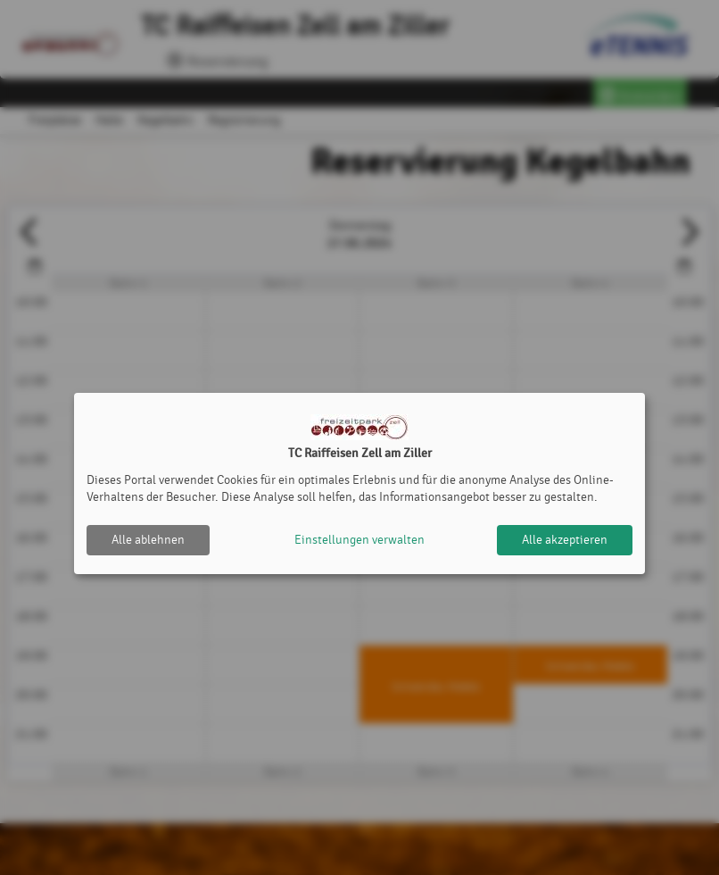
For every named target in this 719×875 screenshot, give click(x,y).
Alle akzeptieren (564, 539)
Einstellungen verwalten (359, 539)
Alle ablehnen (148, 539)
